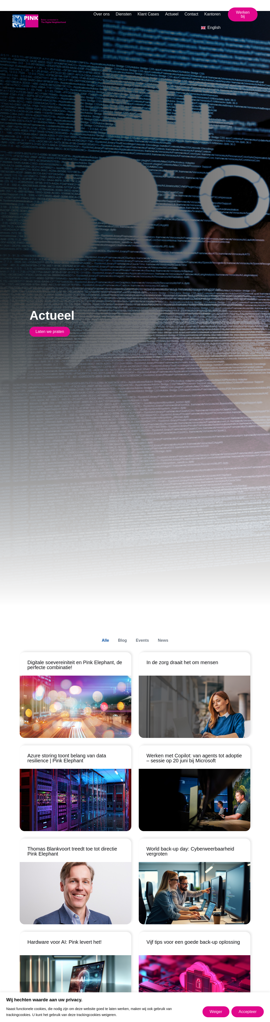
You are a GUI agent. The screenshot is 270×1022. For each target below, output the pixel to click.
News (163, 640)
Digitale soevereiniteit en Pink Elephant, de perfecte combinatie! (74, 665)
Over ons (101, 14)
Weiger (216, 1012)
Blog (122, 640)
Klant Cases (148, 14)
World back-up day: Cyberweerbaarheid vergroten (190, 851)
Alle (105, 640)
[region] (135, 1007)
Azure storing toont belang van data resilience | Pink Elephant (66, 758)
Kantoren (212, 14)
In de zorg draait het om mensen (182, 662)
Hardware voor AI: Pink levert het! (64, 942)
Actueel (171, 14)
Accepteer (248, 1012)
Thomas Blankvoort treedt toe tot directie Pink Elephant (72, 851)
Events (142, 640)
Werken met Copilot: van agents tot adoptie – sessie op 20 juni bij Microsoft (194, 758)
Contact (191, 14)
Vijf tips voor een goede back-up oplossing (193, 942)
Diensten (124, 14)
